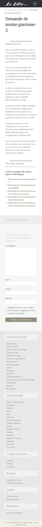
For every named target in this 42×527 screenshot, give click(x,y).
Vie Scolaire (10, 447)
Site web (8, 298)
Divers (8, 414)
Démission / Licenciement (15, 359)
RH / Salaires (11, 389)
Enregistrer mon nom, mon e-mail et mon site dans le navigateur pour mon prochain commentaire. (21, 310)
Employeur (10, 371)
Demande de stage (13, 356)
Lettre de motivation (13, 377)
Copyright (8, 522)
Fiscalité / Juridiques (13, 420)
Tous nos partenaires (14, 513)
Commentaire (10, 246)
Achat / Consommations (15, 402)
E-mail (8, 289)
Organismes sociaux (13, 438)
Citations (9, 461)
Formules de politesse (14, 483)
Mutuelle (9, 432)
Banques (9, 408)
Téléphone (10, 441)
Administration (11, 344)
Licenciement (11, 383)
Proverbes (10, 467)
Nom (7, 280)
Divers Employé (12, 362)
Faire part (9, 417)
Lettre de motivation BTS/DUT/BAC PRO (20, 380)
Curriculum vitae (12, 353)
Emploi (9, 368)
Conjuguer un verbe (13, 480)
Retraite (9, 386)
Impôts (9, 426)
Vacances (9, 444)
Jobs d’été (10, 374)
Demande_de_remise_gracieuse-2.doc (20, 166)
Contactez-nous (12, 496)
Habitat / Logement (13, 423)
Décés (8, 411)
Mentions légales (12, 499)
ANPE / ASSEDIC (12, 347)
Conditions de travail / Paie (16, 350)
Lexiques (9, 464)
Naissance (10, 435)
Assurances (10, 405)
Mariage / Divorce (12, 429)
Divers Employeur (12, 365)
